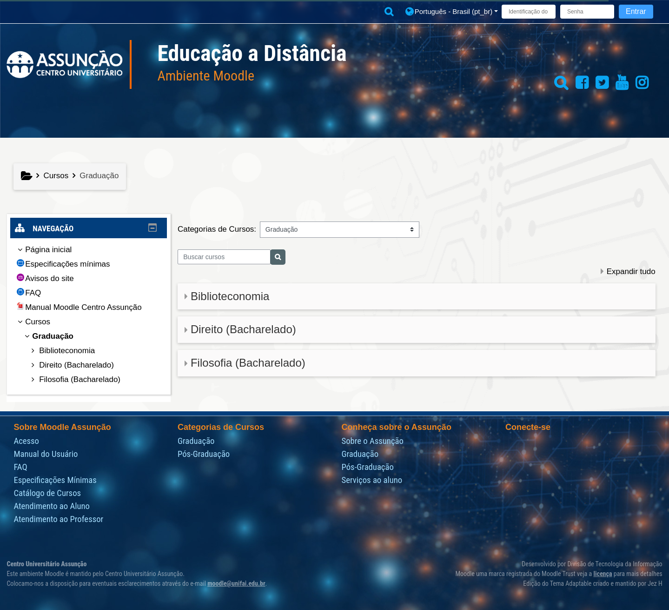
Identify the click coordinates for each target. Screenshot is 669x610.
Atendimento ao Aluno (51, 506)
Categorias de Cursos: (217, 229)
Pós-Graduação (204, 454)
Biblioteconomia (230, 296)
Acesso (26, 441)
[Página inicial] (65, 64)
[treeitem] (89, 314)
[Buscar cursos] (224, 256)
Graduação (196, 441)
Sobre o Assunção (372, 441)
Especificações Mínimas (54, 480)
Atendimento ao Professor (58, 519)
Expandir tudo (631, 271)
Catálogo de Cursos (47, 493)
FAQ (20, 467)
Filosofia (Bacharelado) (248, 362)
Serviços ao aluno (371, 480)
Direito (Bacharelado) (243, 329)
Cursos (44, 321)
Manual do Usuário (45, 454)
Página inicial (55, 249)
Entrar (636, 11)
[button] (388, 12)
